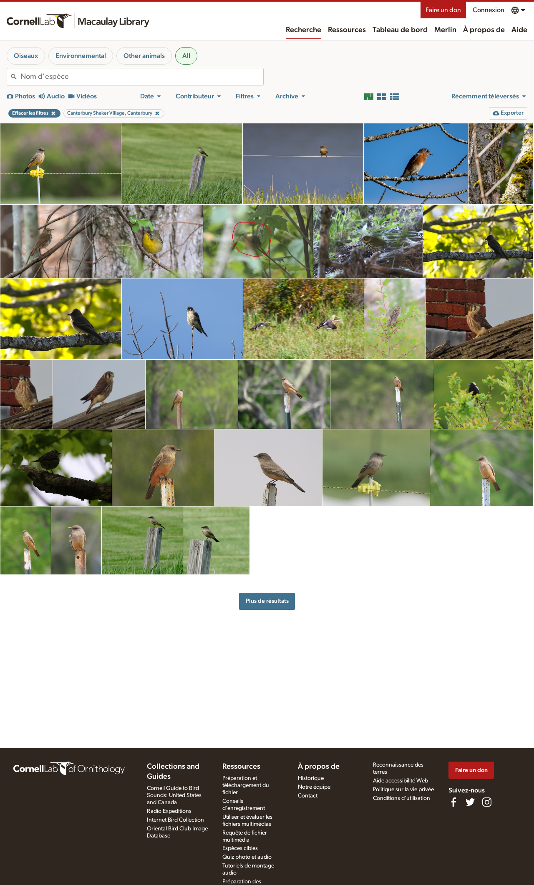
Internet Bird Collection (175, 820)
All (186, 56)
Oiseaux (26, 56)
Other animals (144, 56)
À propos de (484, 30)
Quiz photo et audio (247, 857)
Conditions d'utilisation (401, 798)
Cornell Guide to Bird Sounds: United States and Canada (174, 795)
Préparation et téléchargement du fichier (245, 785)
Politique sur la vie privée (403, 789)
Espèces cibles (240, 848)
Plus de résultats (267, 601)
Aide (519, 30)
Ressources (347, 30)
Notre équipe (314, 787)
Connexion (488, 10)
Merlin (445, 30)
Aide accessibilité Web (400, 781)
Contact (307, 796)
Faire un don (443, 10)
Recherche (303, 30)
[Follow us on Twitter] (470, 802)
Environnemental (80, 56)
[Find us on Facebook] (453, 802)
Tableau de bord (400, 30)
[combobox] (141, 76)
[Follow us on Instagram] (487, 802)
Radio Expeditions (169, 811)
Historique (311, 778)
